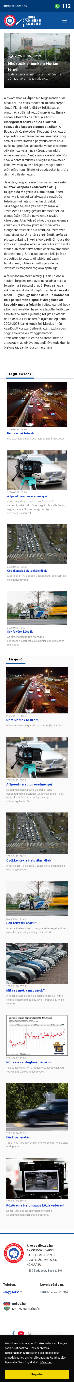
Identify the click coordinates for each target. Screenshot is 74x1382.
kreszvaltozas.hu (15, 6)
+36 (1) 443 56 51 (12, 1292)
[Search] (44, 1333)
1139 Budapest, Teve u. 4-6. (45, 1270)
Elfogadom (37, 1374)
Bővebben (46, 1362)
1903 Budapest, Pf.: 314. (54, 1292)
